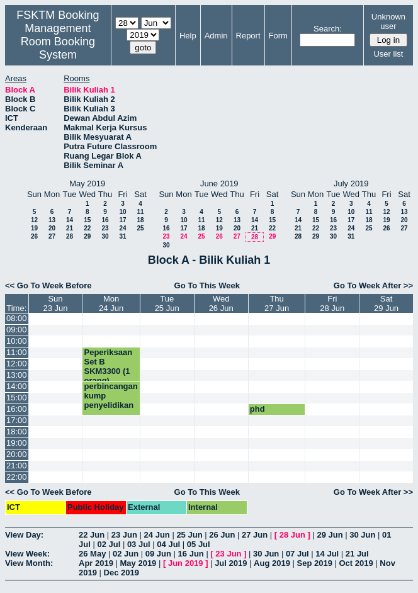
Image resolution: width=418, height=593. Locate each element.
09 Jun (158, 553)
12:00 (16, 363)
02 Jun (125, 553)
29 (87, 236)
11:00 (16, 352)
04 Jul (168, 544)
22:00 (16, 477)
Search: (328, 28)
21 (69, 228)
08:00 (16, 318)
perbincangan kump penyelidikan (110, 395)
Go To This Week (207, 285)
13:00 (16, 375)
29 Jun (329, 534)
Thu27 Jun (276, 303)
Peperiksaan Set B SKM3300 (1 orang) (108, 366)
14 (69, 220)
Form (278, 35)
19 (34, 228)
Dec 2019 (121, 572)
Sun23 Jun (55, 303)
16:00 (16, 409)
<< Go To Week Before (48, 285)
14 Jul (327, 553)
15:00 (16, 397)
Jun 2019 (185, 563)
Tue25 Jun (167, 303)
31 (122, 236)
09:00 (16, 329)
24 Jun (157, 534)
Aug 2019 (272, 563)
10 (122, 211)
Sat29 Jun (386, 303)
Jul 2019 (231, 563)
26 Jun (222, 534)
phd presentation (274, 413)
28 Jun (292, 534)
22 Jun (91, 534)
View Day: (24, 534)
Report (248, 35)
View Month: (29, 563)
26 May (92, 553)
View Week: (27, 553)
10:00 (16, 341)
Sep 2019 (314, 563)
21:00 (16, 465)
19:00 (16, 443)
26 (34, 236)
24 (122, 228)
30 (104, 236)
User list (388, 54)
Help (187, 35)
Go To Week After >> (373, 285)
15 (87, 220)
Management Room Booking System (58, 41)
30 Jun (362, 534)
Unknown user (388, 21)
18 (140, 220)
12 (34, 220)
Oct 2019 (356, 563)
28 (69, 236)
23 (104, 228)
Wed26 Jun (221, 303)
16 (104, 220)
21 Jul (357, 553)
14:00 (16, 386)
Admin (216, 35)
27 (51, 236)
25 (140, 228)
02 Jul (108, 544)
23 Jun (124, 534)
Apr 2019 (96, 563)
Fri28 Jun (332, 303)
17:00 (16, 420)
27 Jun (255, 534)
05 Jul (198, 544)
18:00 (16, 431)
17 (122, 220)
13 (51, 220)
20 (51, 228)
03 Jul (138, 544)
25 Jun (189, 534)
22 (87, 228)
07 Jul (297, 553)
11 (140, 211)
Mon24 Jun (111, 303)
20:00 (16, 454)
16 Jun (191, 553)
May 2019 (138, 563)
